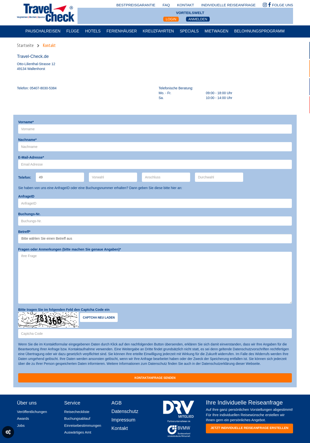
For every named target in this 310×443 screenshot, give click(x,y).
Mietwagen (216, 31)
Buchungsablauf (77, 418)
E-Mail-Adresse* (31, 157)
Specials (189, 31)
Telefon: (24, 177)
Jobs (21, 425)
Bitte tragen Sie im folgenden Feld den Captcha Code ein (63, 310)
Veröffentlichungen (32, 412)
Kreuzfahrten (158, 31)
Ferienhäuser (122, 31)
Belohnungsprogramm (259, 31)
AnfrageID (26, 196)
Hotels (93, 31)
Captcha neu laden (99, 317)
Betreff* (24, 232)
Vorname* (26, 122)
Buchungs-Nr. (29, 214)
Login (171, 19)
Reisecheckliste (76, 412)
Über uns (27, 402)
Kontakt (49, 45)
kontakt (185, 5)
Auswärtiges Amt (77, 432)
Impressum (123, 419)
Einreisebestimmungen (82, 425)
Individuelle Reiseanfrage (228, 5)
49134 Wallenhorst (31, 69)
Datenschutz (124, 411)
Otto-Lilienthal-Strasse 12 (36, 64)
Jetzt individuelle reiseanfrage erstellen (249, 428)
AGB (116, 402)
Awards (23, 418)
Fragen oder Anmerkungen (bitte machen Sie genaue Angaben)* (69, 249)
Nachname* (27, 140)
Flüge (72, 31)
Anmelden (197, 19)
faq (166, 5)
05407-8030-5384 (43, 88)
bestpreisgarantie (135, 5)
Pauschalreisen (43, 31)
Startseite (25, 45)
